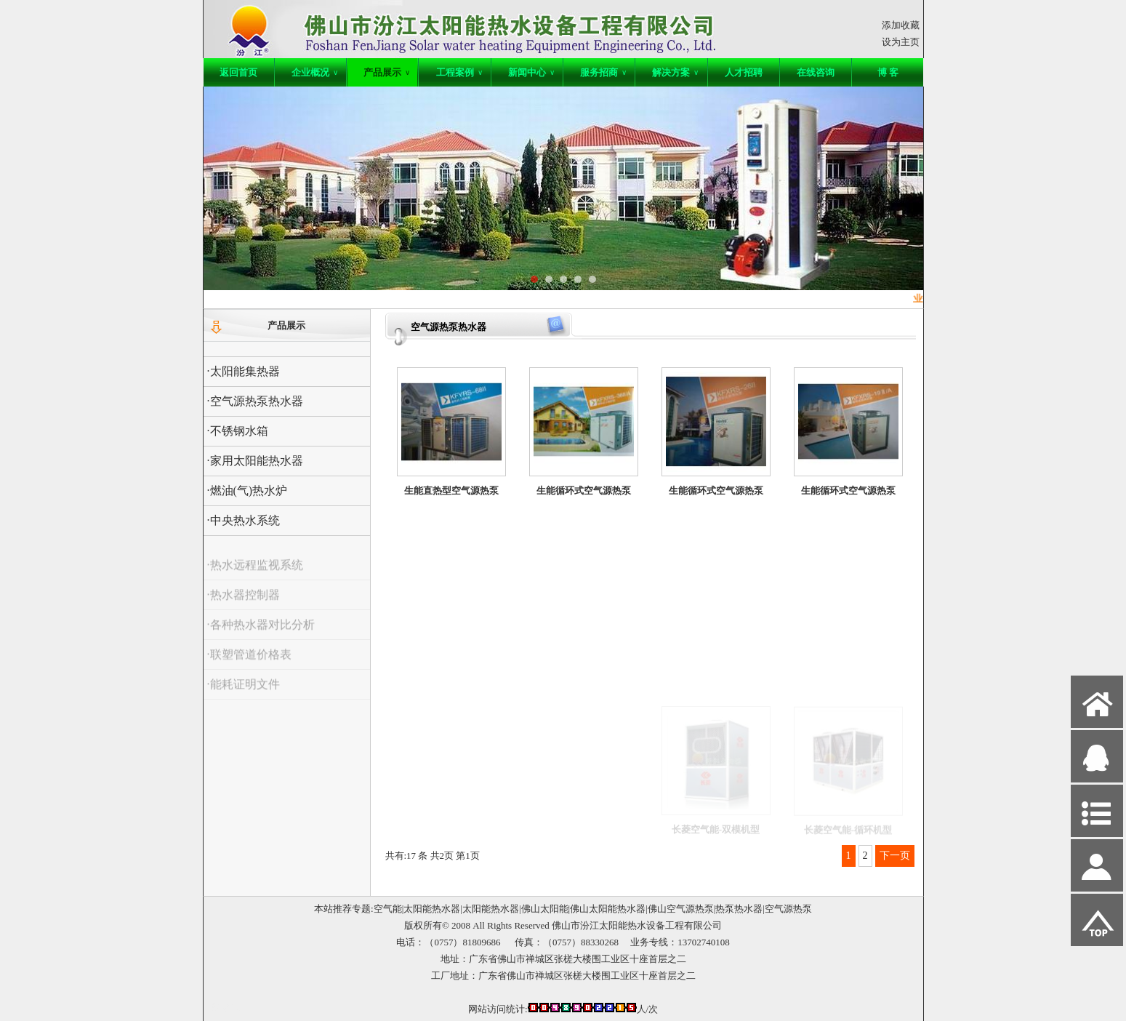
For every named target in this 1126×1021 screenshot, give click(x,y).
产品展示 (386, 72)
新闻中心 (531, 72)
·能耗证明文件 (243, 694)
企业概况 (314, 72)
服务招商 (603, 72)
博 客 (887, 72)
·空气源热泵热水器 (255, 401)
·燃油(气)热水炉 (247, 490)
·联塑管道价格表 (249, 664)
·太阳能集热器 (243, 371)
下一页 (895, 855)
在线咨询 (816, 72)
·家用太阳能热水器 (255, 461)
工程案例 (459, 72)
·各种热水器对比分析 (261, 634)
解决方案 (675, 72)
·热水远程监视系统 (255, 575)
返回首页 (238, 72)
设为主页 (901, 41)
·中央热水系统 (243, 520)
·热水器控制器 (243, 604)
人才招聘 (744, 72)
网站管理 (230, 1007)
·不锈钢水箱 (237, 431)
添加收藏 (901, 25)
